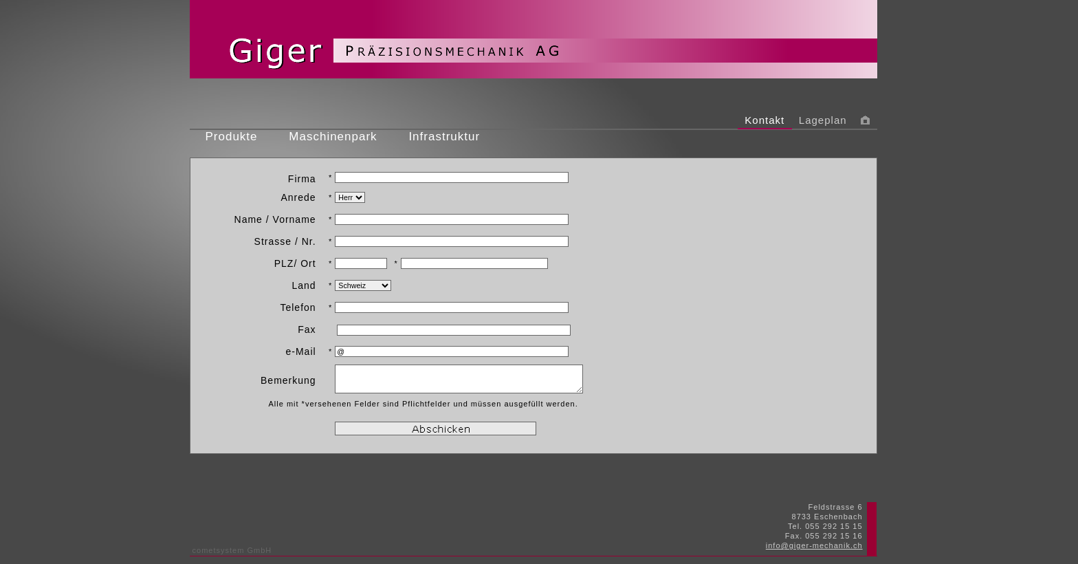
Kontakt (765, 120)
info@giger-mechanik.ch (814, 545)
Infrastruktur (444, 136)
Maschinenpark (333, 136)
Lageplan (823, 120)
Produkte (232, 136)
